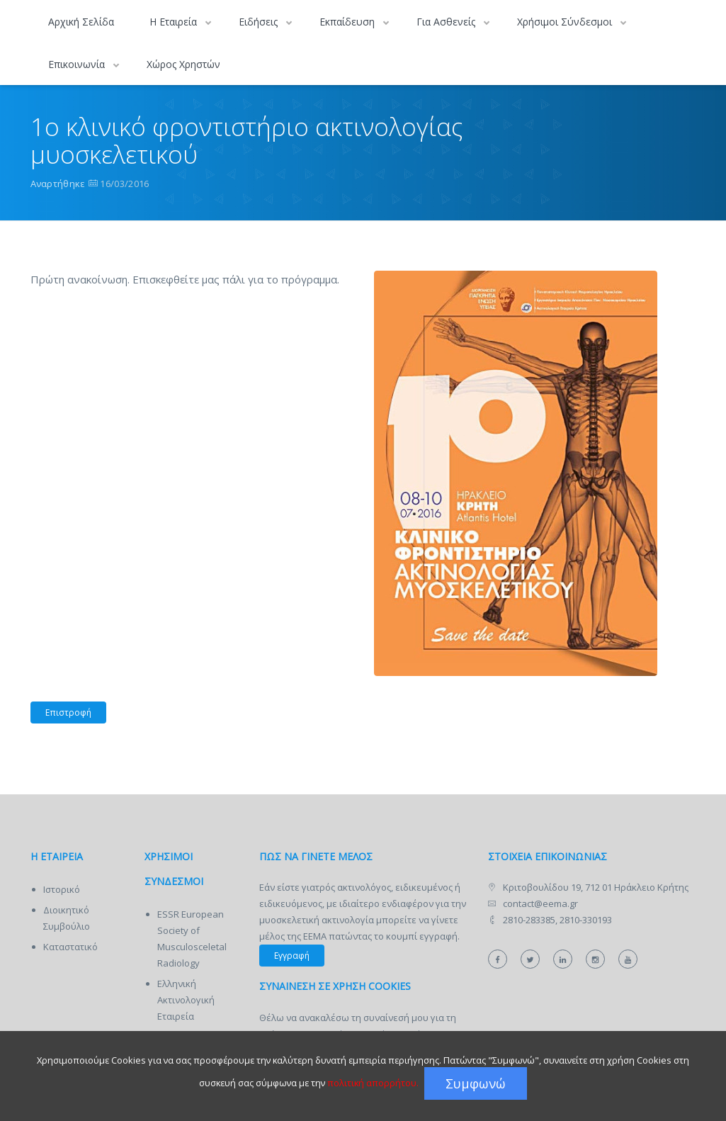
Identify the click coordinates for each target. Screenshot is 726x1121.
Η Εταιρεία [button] (174, 21)
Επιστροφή (60, 713)
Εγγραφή (292, 956)
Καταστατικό (70, 946)
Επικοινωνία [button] (78, 64)
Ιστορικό (61, 889)
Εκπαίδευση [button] (348, 21)
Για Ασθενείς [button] (447, 21)
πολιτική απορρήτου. (373, 1082)
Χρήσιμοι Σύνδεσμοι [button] (566, 21)
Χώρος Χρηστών (183, 64)
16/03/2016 (124, 183)
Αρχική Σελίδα (81, 21)
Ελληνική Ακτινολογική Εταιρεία (186, 1000)
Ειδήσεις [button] (259, 21)
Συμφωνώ (476, 1083)
